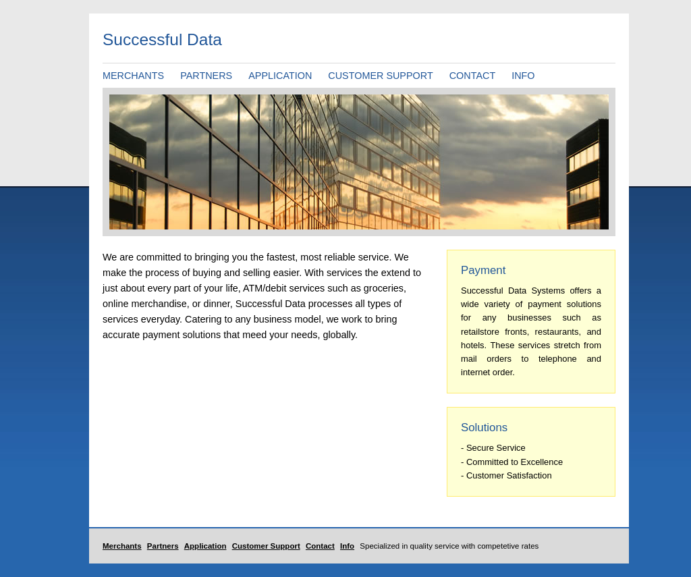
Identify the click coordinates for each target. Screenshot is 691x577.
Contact (320, 546)
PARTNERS (206, 75)
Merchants (122, 546)
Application (205, 546)
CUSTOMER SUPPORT (380, 75)
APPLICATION (280, 75)
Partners (163, 546)
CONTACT (472, 75)
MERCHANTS (133, 75)
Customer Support (266, 546)
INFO (523, 75)
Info (347, 546)
